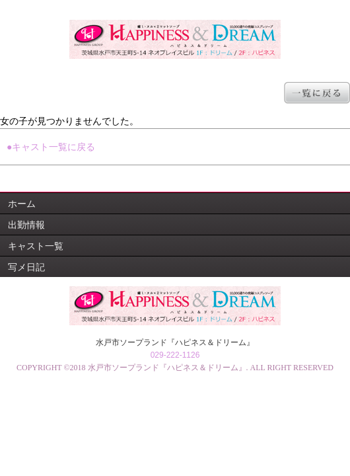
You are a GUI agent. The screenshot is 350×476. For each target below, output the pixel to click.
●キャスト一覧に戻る (51, 146)
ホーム (22, 203)
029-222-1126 (175, 355)
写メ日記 (26, 267)
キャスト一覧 (35, 246)
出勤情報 (26, 224)
